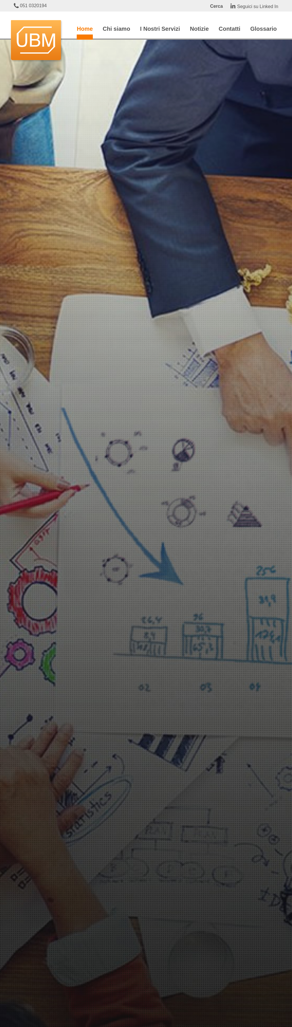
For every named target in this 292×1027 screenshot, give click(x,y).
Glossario (263, 29)
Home (85, 29)
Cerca (216, 6)
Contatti (230, 29)
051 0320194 (30, 5)
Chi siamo (116, 29)
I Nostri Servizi (160, 29)
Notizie (199, 29)
